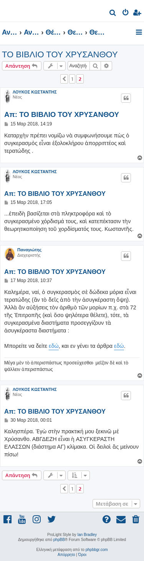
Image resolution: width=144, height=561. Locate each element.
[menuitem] (113, 13)
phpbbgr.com (97, 550)
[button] (64, 78)
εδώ (54, 346)
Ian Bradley (87, 535)
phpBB (59, 540)
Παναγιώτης (29, 249)
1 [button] (72, 79)
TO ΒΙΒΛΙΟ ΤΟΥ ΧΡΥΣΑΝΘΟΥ (60, 54)
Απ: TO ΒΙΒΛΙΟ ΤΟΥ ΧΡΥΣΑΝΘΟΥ (61, 114)
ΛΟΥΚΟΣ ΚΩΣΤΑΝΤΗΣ (35, 92)
